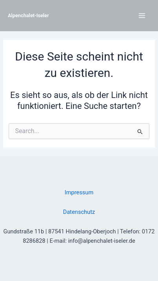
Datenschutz (79, 211)
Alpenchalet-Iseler (28, 15)
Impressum (79, 192)
